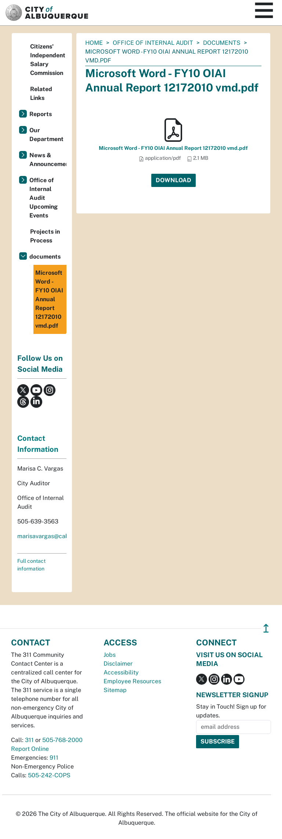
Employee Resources (132, 681)
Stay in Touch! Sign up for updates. (231, 711)
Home (94, 42)
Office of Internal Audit (153, 42)
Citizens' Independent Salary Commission (47, 59)
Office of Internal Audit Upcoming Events (43, 198)
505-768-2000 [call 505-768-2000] (62, 740)
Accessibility (121, 672)
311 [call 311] (29, 740)
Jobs (110, 654)
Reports (40, 114)
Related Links (41, 93)
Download (173, 180)
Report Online (30, 748)
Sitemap (115, 690)
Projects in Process (45, 236)
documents (222, 42)
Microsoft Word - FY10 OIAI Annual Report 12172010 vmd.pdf (173, 148)
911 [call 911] (54, 757)
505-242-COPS (49, 775)
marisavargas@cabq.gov (50, 536)
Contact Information (37, 444)
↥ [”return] (266, 628)
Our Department (46, 135)
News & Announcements (47, 160)
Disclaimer (118, 663)
